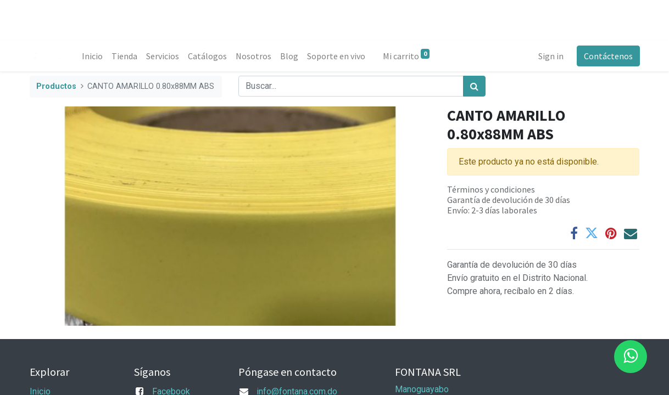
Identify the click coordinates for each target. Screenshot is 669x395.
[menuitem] (93, 56)
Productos (56, 86)
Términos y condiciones (491, 189)
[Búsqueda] (474, 86)
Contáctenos (607, 55)
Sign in (550, 55)
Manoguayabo (422, 389)
